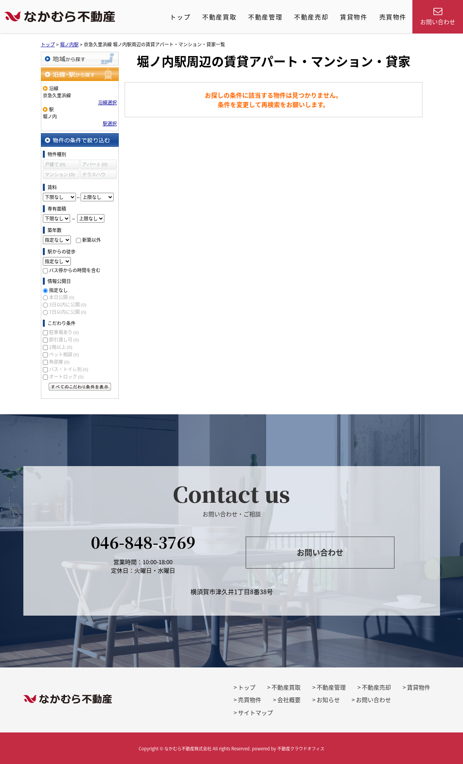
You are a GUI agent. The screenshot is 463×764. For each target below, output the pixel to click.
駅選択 (110, 123)
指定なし (58, 290)
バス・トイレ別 (68, 369)
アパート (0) (94, 164)
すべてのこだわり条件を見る (80, 387)
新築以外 (91, 239)
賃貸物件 (353, 16)
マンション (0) (60, 174)
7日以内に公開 (67, 311)
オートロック (66, 376)
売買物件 (393, 16)
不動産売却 (311, 16)
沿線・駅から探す (80, 74)
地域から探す (80, 58)
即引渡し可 (64, 339)
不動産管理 (265, 16)
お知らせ (328, 699)
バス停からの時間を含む (74, 270)
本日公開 (61, 297)
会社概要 (289, 699)
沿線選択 (107, 102)
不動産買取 (219, 16)
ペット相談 (64, 354)
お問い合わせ (320, 552)
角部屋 (59, 361)
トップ (180, 16)
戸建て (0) (55, 164)
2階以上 (60, 346)
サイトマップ (255, 712)
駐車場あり (64, 332)
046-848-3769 (143, 542)
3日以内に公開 (67, 304)
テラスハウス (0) (94, 175)
